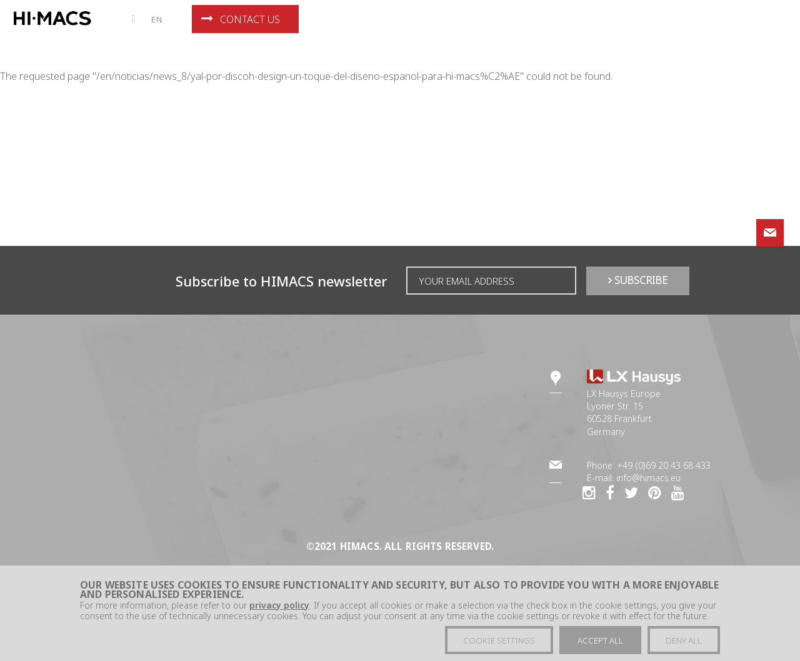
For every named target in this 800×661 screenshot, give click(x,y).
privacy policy (279, 610)
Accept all (600, 645)
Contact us (240, 19)
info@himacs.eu (648, 478)
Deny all (684, 645)
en (156, 19)
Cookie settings (499, 645)
